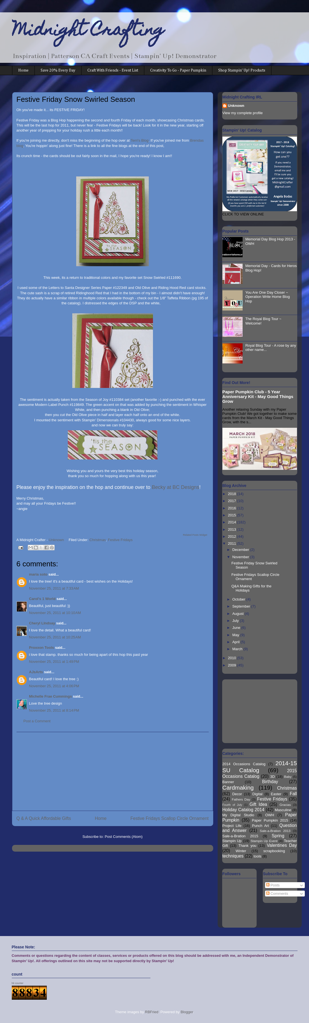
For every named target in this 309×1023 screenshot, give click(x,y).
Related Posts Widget (195, 535)
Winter (241, 851)
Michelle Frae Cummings (50, 696)
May (236, 635)
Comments (277, 893)
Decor (237, 794)
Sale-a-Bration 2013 (275, 831)
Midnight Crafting (88, 31)
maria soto (38, 574)
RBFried (152, 1012)
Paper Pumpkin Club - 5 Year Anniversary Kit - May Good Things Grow (257, 396)
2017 (232, 501)
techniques (232, 856)
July (236, 621)
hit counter (18, 983)
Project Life (232, 826)
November (241, 557)
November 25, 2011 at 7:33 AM (54, 588)
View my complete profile (242, 113)
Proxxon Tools (41, 647)
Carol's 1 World (42, 599)
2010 (232, 658)
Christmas (97, 540)
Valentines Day (282, 845)
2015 (232, 515)
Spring (278, 835)
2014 (232, 522)
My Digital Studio (238, 815)
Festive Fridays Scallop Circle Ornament (169, 818)
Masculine (283, 810)
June (236, 628)
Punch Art (260, 826)
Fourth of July (232, 804)
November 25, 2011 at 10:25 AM (55, 637)
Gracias (285, 804)
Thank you (247, 845)
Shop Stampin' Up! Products (241, 70)
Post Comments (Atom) (124, 837)
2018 (232, 494)
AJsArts (36, 672)
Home (23, 70)
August (238, 613)
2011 (232, 543)
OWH (269, 815)
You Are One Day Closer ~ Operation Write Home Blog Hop (267, 296)
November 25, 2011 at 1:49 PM (54, 661)
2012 (232, 536)
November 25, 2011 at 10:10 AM (55, 613)
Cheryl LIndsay (42, 623)
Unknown (236, 106)
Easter (276, 794)
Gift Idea (258, 804)
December (241, 550)
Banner (228, 782)
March (237, 649)
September (241, 606)
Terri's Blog (139, 140)
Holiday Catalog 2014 (243, 809)
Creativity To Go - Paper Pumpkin (178, 70)
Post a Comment (37, 721)
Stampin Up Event (264, 841)
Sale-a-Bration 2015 (240, 836)
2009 (232, 665)
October (239, 599)
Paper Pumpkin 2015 (270, 820)
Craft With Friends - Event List (112, 70)
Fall (293, 793)
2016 (232, 508)
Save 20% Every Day (58, 70)
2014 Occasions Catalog (244, 764)
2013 (232, 529)
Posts (273, 885)
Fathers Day (241, 799)
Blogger (187, 1012)
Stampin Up (232, 841)
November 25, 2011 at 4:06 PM (54, 686)
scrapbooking (274, 851)
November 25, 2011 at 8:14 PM (54, 710)
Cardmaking (238, 787)
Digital (257, 794)
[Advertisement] (113, 771)
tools (257, 856)
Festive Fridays (120, 540)
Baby (288, 776)
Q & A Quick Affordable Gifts (44, 818)
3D (272, 776)
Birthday (270, 781)
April (236, 642)
